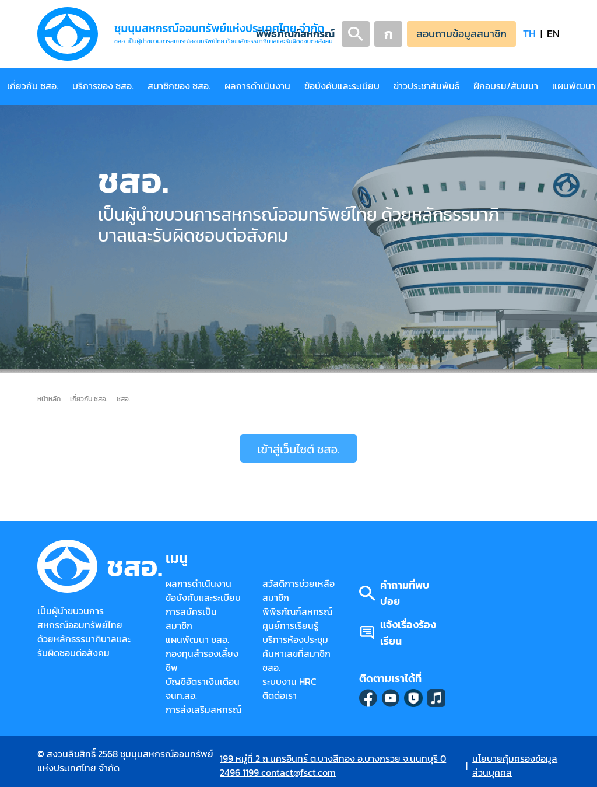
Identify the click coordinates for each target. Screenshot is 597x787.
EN (553, 33)
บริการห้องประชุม (295, 639)
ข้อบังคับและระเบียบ (342, 86)
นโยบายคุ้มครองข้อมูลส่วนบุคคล (514, 765)
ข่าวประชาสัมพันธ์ (426, 86)
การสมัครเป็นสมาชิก (191, 618)
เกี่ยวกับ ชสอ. (32, 86)
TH (529, 33)
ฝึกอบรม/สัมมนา (505, 86)
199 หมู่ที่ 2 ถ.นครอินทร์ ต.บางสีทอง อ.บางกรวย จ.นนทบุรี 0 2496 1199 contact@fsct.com (333, 765)
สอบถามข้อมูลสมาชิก (461, 33)
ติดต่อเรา (279, 695)
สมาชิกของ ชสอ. (179, 86)
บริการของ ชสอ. (103, 86)
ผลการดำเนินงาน (257, 86)
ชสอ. (123, 399)
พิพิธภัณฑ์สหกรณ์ (295, 33)
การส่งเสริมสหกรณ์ (203, 709)
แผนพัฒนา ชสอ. (197, 639)
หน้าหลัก (49, 399)
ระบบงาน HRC (289, 681)
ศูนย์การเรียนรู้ (290, 625)
